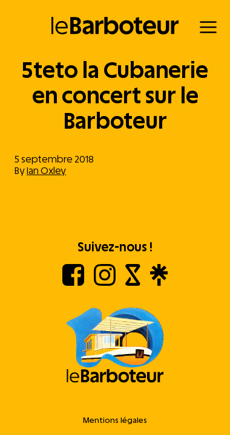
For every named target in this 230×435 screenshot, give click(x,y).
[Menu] (208, 27)
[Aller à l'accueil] (115, 346)
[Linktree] (158, 282)
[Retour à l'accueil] (115, 25)
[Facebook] (73, 282)
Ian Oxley (46, 170)
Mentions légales (115, 420)
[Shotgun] (132, 282)
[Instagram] (104, 282)
